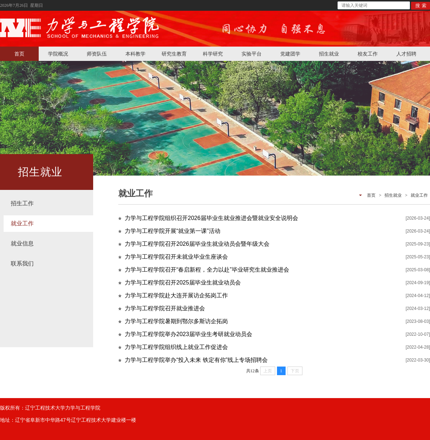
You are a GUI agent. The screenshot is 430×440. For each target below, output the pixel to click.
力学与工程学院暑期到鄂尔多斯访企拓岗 (176, 321)
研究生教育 (174, 54)
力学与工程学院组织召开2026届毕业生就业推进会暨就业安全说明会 (211, 218)
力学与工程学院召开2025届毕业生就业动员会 (183, 282)
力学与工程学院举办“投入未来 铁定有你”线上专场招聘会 (196, 360)
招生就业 (329, 54)
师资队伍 (97, 54)
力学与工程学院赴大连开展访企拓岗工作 (176, 295)
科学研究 (213, 54)
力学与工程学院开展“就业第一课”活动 (172, 231)
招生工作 (22, 203)
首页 (19, 54)
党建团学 (290, 54)
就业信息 (22, 243)
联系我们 (22, 263)
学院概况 (58, 54)
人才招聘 (406, 54)
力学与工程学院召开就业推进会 (165, 308)
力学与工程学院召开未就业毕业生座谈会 (176, 257)
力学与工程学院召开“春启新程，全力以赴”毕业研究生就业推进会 (207, 270)
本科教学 (135, 54)
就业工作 (22, 223)
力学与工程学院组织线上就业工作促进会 (176, 347)
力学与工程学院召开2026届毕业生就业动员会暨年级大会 (197, 244)
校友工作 (368, 54)
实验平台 (252, 54)
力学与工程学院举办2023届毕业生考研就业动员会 (188, 334)
